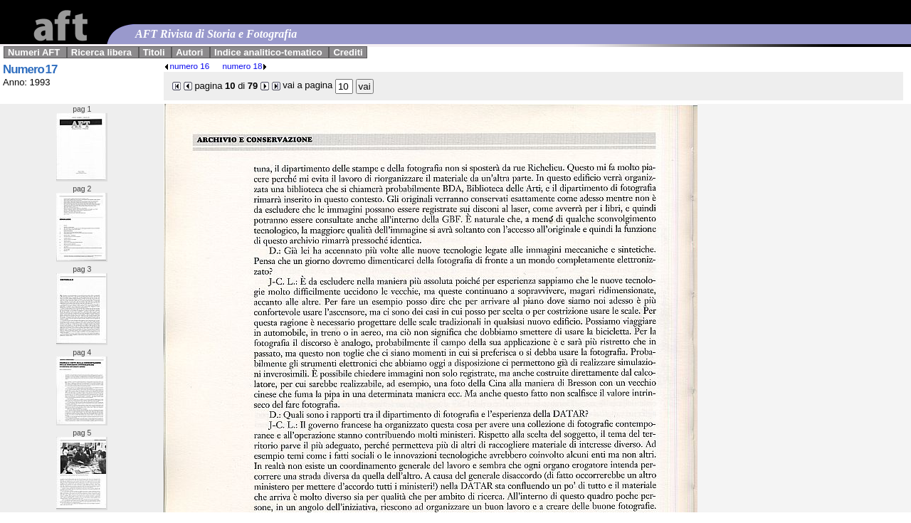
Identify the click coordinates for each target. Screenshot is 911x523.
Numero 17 (30, 69)
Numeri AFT (34, 52)
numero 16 (186, 65)
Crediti (347, 52)
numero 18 (245, 65)
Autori (189, 52)
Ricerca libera (101, 52)
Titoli (154, 52)
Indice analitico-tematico (268, 52)
